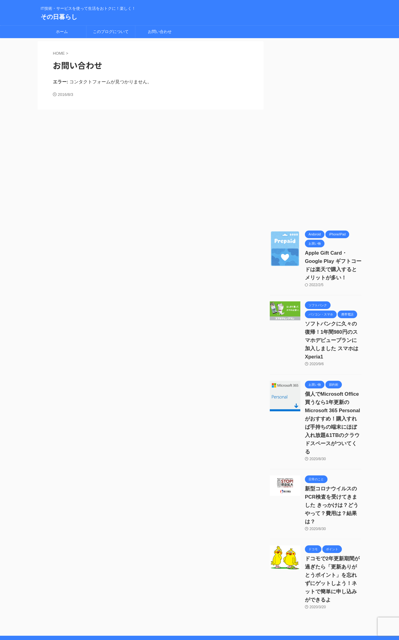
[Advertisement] (315, 132)
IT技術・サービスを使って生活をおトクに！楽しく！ (199, 624)
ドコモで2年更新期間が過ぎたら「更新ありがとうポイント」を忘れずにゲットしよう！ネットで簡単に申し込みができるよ (333, 550)
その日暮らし (59, 16)
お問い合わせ (160, 31)
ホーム (62, 31)
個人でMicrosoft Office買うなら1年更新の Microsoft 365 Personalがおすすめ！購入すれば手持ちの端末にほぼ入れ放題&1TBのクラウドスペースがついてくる (332, 410)
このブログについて (111, 31)
